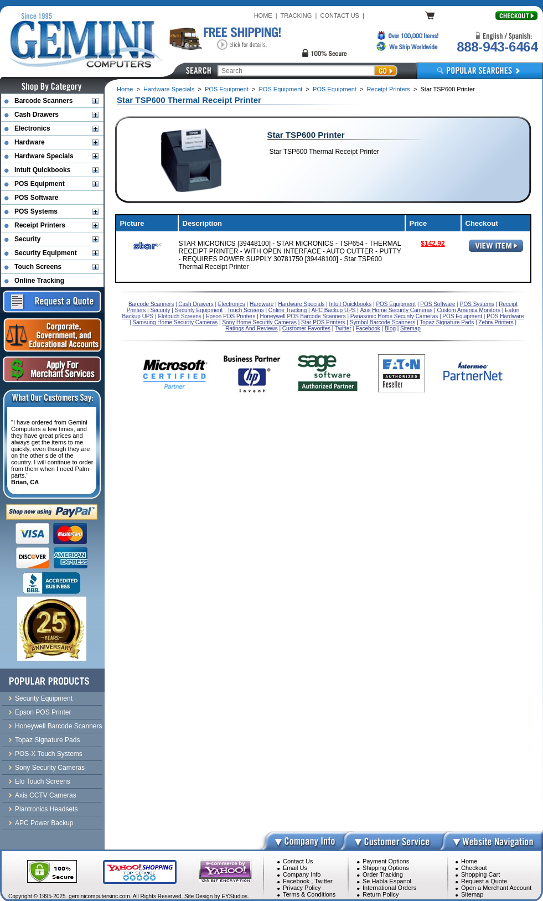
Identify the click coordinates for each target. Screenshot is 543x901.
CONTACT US (339, 15)
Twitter (323, 881)
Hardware (29, 142)
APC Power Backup (44, 823)
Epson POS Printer (43, 712)
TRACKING (296, 15)
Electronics (32, 128)
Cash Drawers (36, 114)
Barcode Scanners (43, 101)
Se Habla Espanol (387, 881)
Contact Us (298, 861)
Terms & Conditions (309, 894)
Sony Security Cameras (50, 767)
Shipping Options (386, 867)
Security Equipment (45, 253)
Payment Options (386, 861)
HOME (263, 15)
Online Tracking (39, 280)
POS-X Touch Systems (48, 754)
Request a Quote (484, 881)
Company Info (301, 874)
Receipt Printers (388, 89)
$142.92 (432, 243)
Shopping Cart (480, 874)
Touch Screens (37, 267)
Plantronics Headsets (46, 809)
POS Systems (36, 211)
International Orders (389, 887)
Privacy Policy (301, 887)
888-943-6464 (497, 46)
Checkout (474, 867)
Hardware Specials (168, 89)
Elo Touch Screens (42, 781)
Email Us (295, 867)
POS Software (36, 197)
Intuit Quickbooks (42, 170)
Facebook (296, 881)
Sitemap (472, 894)
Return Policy (381, 894)
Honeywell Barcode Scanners (58, 726)
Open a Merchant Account (496, 887)
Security (27, 239)
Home (125, 89)
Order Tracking (383, 874)
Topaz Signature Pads (47, 740)
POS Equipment (227, 89)
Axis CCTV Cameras (45, 795)
